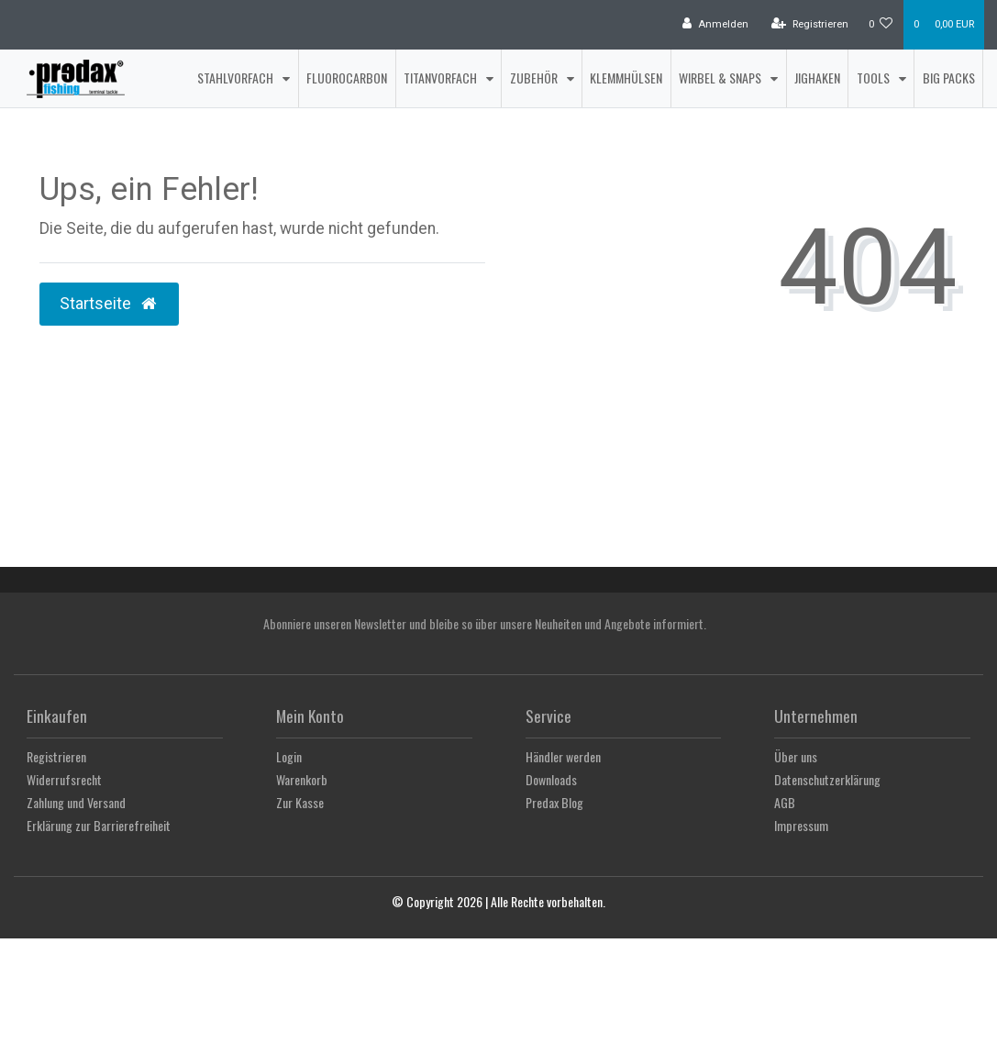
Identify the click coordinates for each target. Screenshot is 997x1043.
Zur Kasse (300, 802)
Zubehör (535, 77)
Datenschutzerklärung (827, 779)
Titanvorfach (442, 77)
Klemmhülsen (626, 77)
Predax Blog (554, 802)
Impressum (801, 825)
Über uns (795, 756)
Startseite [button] (109, 303)
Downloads (551, 779)
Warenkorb (301, 779)
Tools (874, 77)
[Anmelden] (715, 25)
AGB (784, 802)
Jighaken (817, 77)
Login (289, 756)
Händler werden (563, 756)
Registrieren (56, 756)
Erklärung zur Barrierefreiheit (99, 825)
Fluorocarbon (346, 77)
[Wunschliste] (881, 25)
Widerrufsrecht (64, 779)
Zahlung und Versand (76, 802)
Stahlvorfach (236, 77)
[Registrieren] (810, 25)
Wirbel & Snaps (721, 77)
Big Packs (949, 77)
